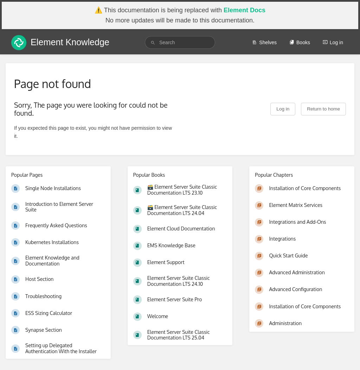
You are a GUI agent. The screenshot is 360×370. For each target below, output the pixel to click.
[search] (180, 42)
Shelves (264, 42)
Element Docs (244, 10)
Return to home (323, 109)
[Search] (152, 43)
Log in (333, 42)
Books (299, 42)
